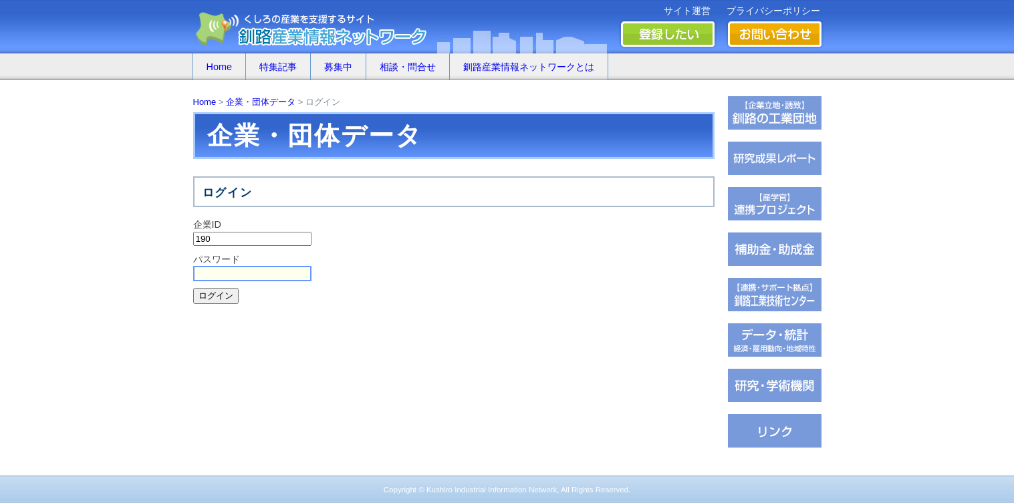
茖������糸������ (774, 249)
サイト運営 (687, 10)
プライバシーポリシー (773, 10)
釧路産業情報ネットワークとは (528, 66)
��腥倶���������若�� (774, 158)
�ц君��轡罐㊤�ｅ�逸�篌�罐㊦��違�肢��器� (774, 113)
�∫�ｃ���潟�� (774, 431)
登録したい (668, 34)
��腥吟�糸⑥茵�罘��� (774, 385)
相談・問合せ (408, 66)
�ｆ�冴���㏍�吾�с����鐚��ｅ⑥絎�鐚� (774, 203)
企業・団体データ (260, 102)
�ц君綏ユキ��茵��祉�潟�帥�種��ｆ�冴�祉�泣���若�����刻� (774, 294)
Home (219, 66)
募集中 (338, 66)
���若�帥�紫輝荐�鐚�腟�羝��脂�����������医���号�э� (774, 340)
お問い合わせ (775, 34)
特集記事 (278, 66)
